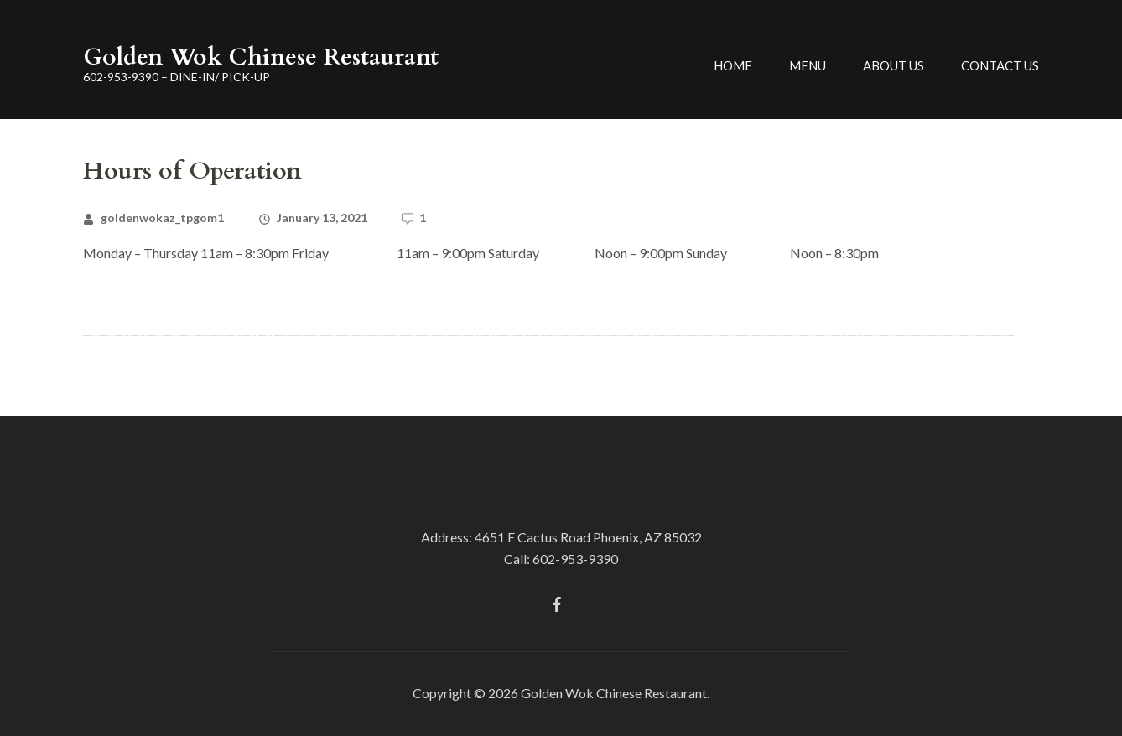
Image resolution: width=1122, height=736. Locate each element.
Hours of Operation (192, 171)
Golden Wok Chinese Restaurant (261, 57)
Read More (117, 295)
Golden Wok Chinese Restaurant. (615, 693)
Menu (807, 65)
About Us (893, 65)
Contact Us (1000, 65)
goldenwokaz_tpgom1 (162, 217)
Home (733, 65)
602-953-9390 (575, 559)
